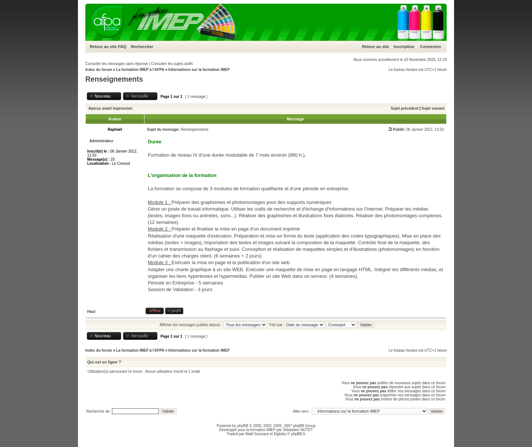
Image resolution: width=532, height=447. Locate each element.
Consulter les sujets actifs (172, 64)
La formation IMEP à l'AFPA (140, 70)
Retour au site (103, 46)
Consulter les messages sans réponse (116, 64)
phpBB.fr (298, 434)
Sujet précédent (405, 108)
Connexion (430, 46)
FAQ (122, 46)
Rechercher (142, 46)
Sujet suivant (433, 108)
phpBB (242, 426)
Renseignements (114, 79)
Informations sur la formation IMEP (198, 70)
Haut (91, 312)
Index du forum (98, 70)
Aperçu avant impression (110, 108)
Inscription (404, 46)
